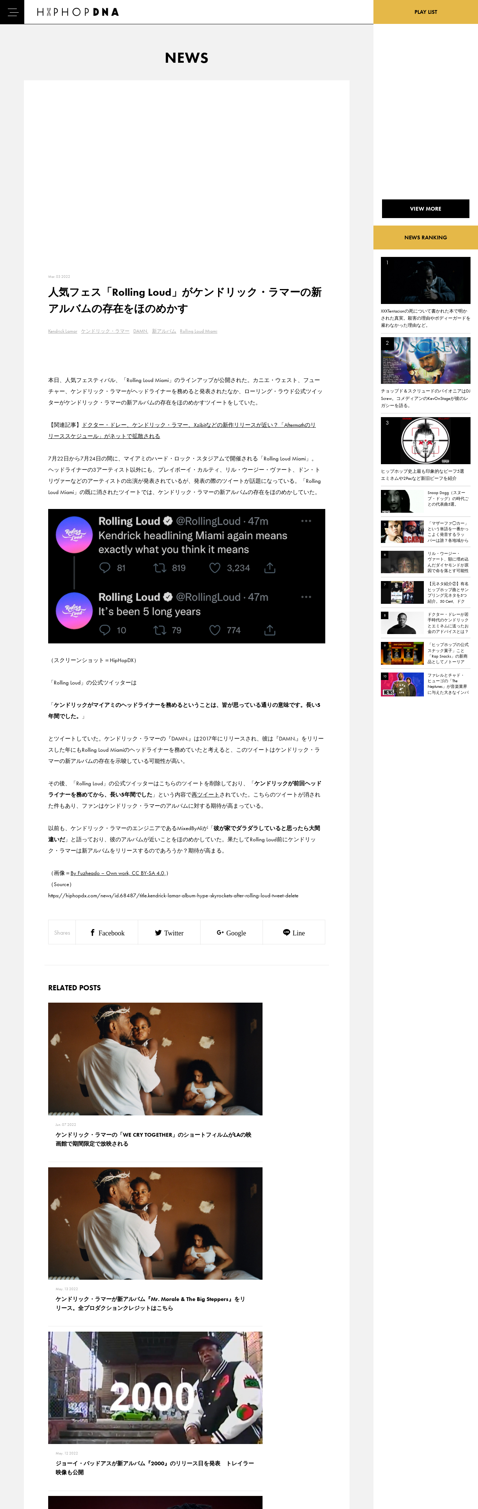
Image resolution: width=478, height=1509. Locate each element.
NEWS (31, 1437)
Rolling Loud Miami (198, 331)
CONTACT (69, 1411)
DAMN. (140, 331)
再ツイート (206, 794)
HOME (32, 1411)
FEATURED (35, 1450)
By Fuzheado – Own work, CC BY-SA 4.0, (118, 873)
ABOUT (32, 1463)
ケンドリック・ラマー (105, 331)
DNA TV (33, 1424)
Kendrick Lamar (62, 331)
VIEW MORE (186, 1307)
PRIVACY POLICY (77, 1424)
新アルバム (164, 331)
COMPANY (70, 1437)
